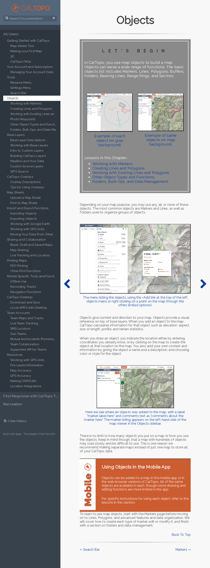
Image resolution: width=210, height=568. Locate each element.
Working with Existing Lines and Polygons (130, 172)
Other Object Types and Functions (123, 177)
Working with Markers (112, 163)
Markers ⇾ (183, 549)
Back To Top (181, 535)
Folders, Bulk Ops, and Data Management (130, 181)
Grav (19, 434)
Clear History (15, 421)
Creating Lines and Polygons (118, 168)
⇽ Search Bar (90, 549)
